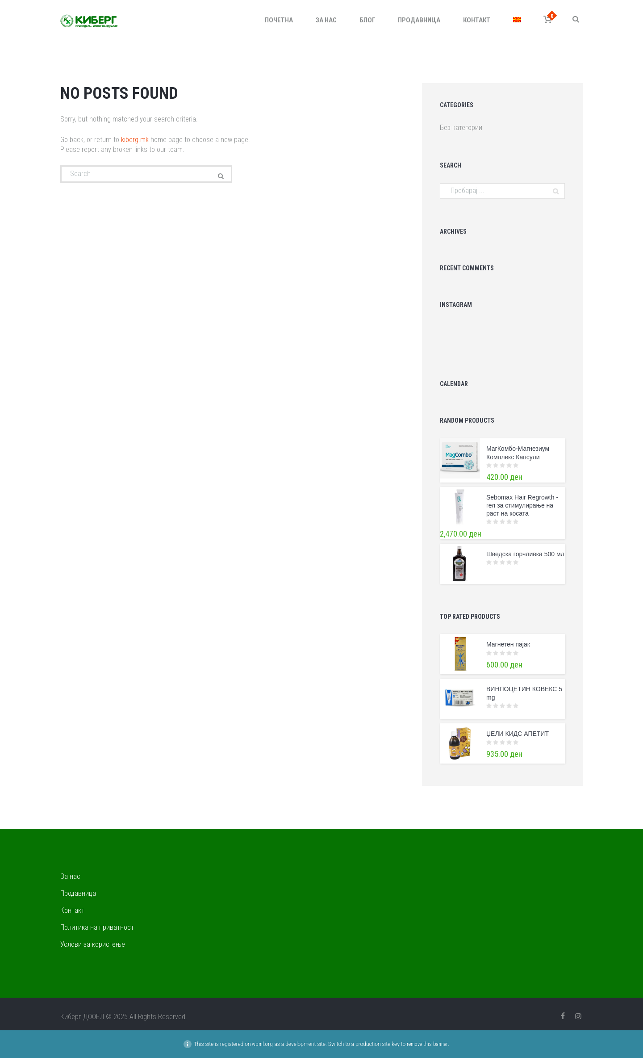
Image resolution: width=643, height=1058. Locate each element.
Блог (367, 20)
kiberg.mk (135, 139)
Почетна (279, 20)
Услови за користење (92, 944)
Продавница (419, 20)
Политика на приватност (97, 927)
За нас (326, 20)
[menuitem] (516, 20)
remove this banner (427, 1044)
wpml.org (262, 1044)
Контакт (476, 20)
